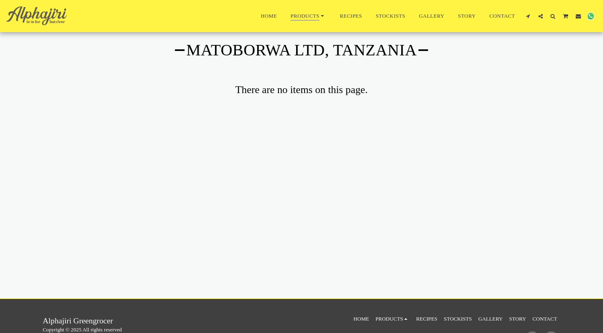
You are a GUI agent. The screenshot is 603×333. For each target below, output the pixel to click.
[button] (528, 16)
